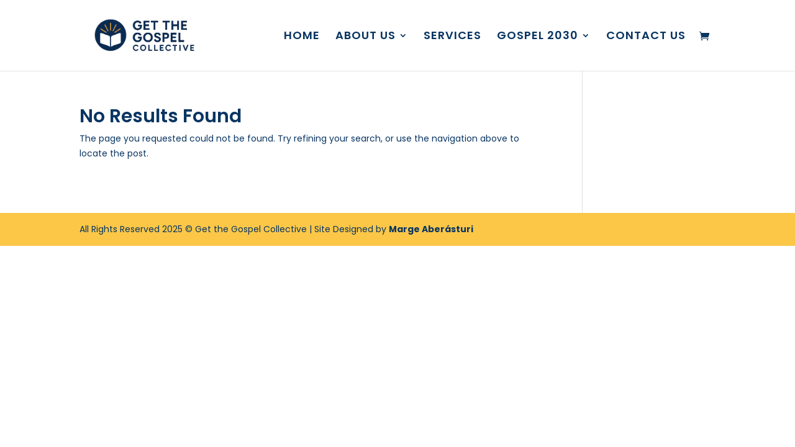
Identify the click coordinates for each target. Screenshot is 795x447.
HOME (302, 37)
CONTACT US (646, 37)
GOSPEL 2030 (537, 37)
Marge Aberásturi (431, 229)
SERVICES (452, 37)
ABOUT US (365, 37)
